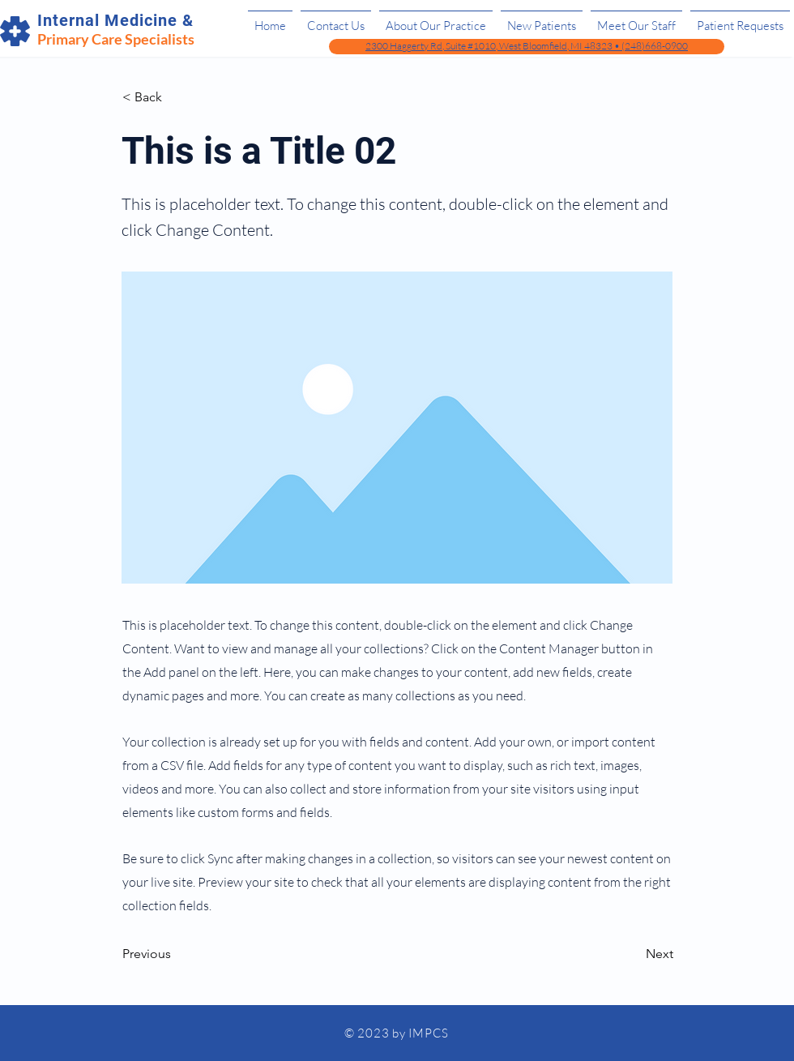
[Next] (632, 955)
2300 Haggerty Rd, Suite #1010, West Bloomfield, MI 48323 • (493, 46)
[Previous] (175, 955)
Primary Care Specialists (115, 39)
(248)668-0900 (654, 46)
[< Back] (175, 97)
